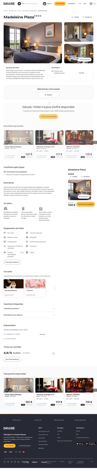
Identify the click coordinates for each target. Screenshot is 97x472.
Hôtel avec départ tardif (80, 420)
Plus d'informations (12, 262)
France (5, 10)
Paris (19, 10)
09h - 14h (70, 390)
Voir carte (81, 73)
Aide (77, 434)
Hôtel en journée (16, 420)
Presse (59, 437)
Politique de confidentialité (80, 462)
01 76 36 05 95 (9, 339)
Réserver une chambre (85, 204)
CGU (92, 461)
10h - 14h (8, 390)
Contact (78, 431)
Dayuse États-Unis (43, 434)
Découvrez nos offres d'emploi (64, 441)
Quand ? (48, 95)
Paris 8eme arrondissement (29, 10)
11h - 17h (88, 390)
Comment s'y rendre (12, 334)
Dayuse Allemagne (43, 444)
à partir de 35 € (10, 295)
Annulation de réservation (82, 437)
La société (59, 431)
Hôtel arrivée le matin (59, 420)
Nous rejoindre (9, 445)
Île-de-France (12, 10)
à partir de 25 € (32, 295)
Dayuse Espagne (42, 441)
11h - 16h (49, 390)
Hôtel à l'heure (38, 420)
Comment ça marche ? (29, 308)
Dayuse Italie (41, 438)
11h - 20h (79, 390)
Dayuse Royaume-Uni (44, 431)
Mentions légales (70, 462)
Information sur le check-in (29, 315)
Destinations (71, 3)
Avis (58, 434)
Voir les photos (85, 59)
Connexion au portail (24, 445)
